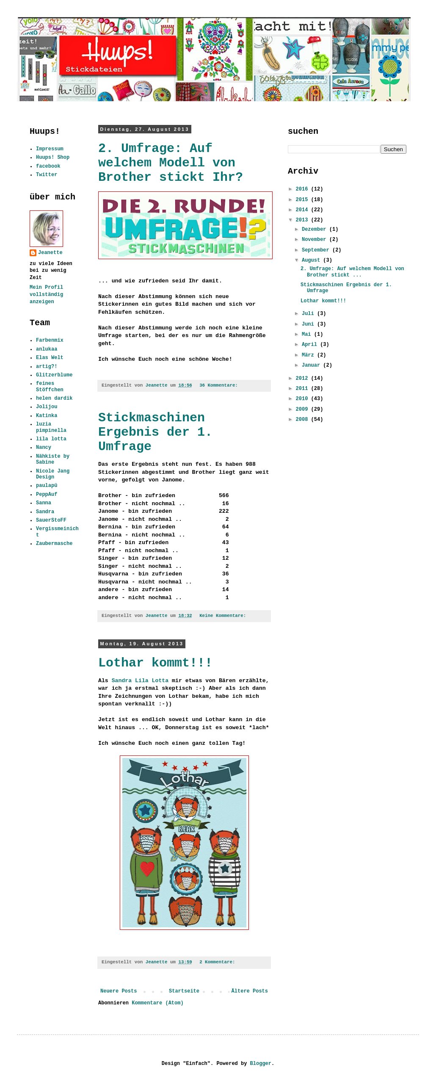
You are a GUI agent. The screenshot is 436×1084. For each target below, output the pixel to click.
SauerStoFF (51, 520)
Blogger (260, 1064)
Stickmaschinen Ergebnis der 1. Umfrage (155, 432)
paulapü (46, 486)
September (317, 250)
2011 (303, 389)
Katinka (46, 416)
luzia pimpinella (51, 427)
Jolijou (46, 407)
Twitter (46, 175)
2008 (303, 420)
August (312, 260)
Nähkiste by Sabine (52, 459)
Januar (312, 365)
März (309, 355)
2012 (303, 379)
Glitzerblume (54, 375)
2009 (303, 409)
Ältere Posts (250, 991)
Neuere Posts (118, 991)
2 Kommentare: (218, 962)
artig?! (46, 367)
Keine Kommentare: (224, 615)
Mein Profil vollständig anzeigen (46, 295)
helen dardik (54, 398)
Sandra (45, 512)
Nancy (43, 448)
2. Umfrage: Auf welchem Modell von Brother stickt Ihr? (170, 163)
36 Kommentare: (219, 385)
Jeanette (50, 253)
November (315, 240)
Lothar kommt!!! (155, 663)
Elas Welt (49, 358)
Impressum (49, 149)
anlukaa (46, 349)
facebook (48, 166)
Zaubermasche (54, 544)
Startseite (184, 991)
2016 (303, 189)
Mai (308, 334)
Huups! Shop (52, 157)
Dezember (315, 229)
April (311, 345)
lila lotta (51, 439)
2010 (303, 399)
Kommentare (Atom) (157, 1003)
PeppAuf (46, 495)
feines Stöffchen (49, 387)
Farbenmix (49, 340)
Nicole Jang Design (52, 474)
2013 (303, 220)
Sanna (43, 503)
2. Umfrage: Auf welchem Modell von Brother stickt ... (352, 272)
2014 (303, 210)
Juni (309, 324)
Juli (309, 314)
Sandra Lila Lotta (140, 681)
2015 (303, 200)
